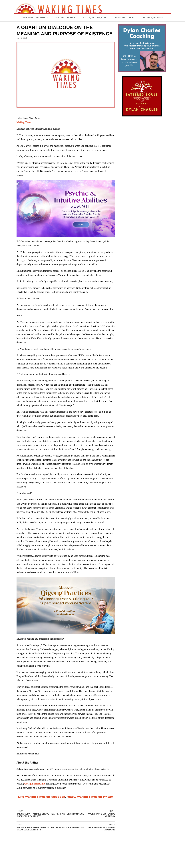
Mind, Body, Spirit (125, 17)
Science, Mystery (153, 17)
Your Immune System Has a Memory (100, 813)
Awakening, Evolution (34, 17)
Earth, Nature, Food (95, 17)
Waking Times (24, 122)
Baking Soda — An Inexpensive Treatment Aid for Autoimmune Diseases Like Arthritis (51, 813)
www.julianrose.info (34, 783)
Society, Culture (65, 17)
